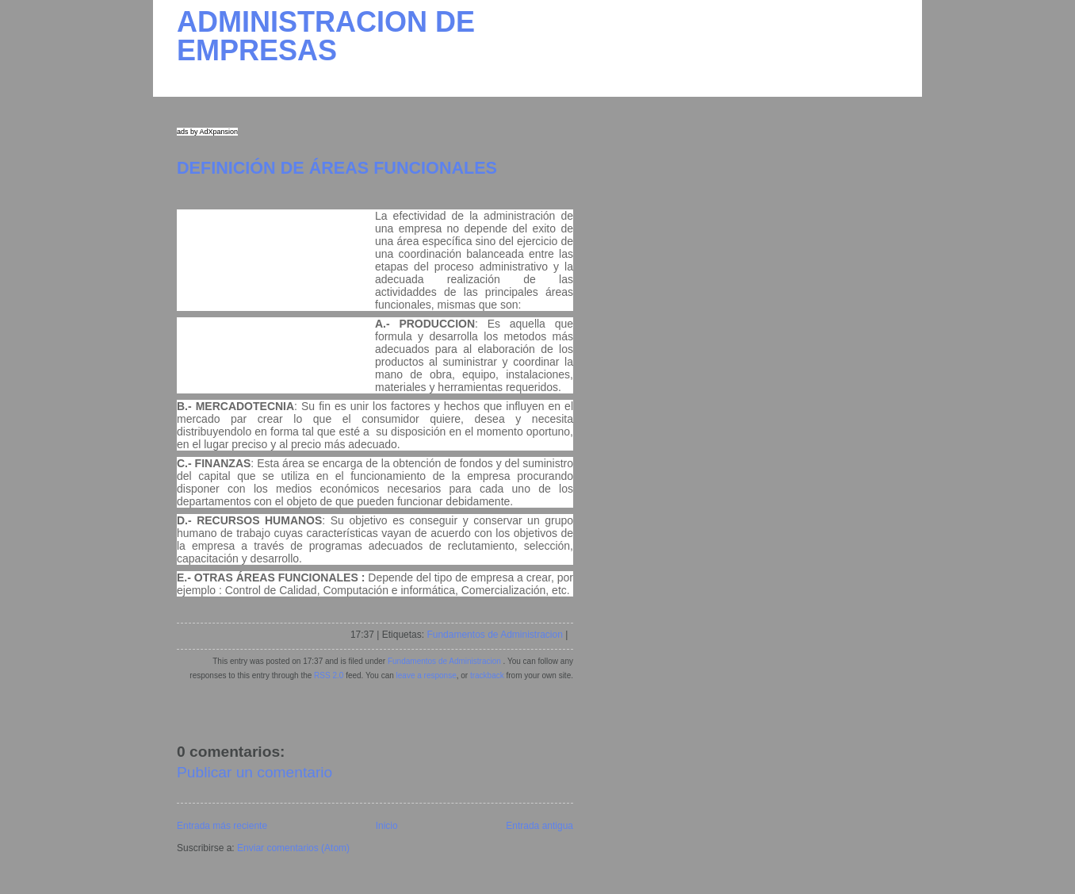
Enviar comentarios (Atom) (293, 848)
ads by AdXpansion (207, 132)
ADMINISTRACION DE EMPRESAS (326, 36)
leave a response (426, 675)
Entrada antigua (539, 825)
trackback (487, 675)
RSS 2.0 (328, 675)
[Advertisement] (276, 289)
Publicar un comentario (254, 772)
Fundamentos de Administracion (494, 634)
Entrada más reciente (222, 825)
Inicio (387, 825)
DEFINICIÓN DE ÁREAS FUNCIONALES (337, 168)
